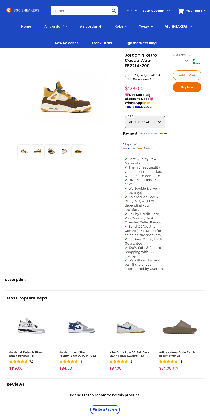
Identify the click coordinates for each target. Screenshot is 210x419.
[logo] (23, 10)
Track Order (102, 43)
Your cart (194, 10)
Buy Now (187, 87)
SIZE (130, 116)
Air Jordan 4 (90, 26)
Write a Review (105, 409)
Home (26, 26)
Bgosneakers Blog (141, 43)
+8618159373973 (138, 107)
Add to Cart (187, 75)
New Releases (67, 43)
